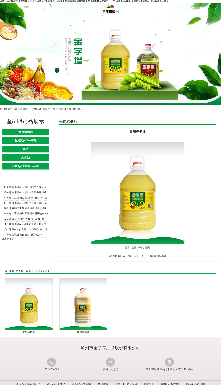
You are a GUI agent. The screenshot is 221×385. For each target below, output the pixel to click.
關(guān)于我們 (62, 24)
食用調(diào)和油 (25, 140)
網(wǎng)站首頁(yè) (38, 28)
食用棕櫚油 (59, 108)
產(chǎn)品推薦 (14, 271)
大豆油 (25, 157)
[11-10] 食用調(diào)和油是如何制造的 (24, 224)
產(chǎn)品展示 (86, 24)
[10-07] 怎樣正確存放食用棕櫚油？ (23, 234)
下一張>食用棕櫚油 (156, 256)
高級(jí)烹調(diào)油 (25, 166)
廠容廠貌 (110, 24)
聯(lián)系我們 (181, 24)
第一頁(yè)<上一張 (133, 256)
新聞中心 (158, 24)
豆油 (25, 149)
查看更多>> (8, 239)
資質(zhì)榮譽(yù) (133, 24)
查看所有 (115, 256)
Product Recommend (36, 271)
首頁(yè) (25, 108)
